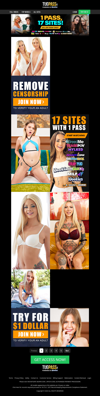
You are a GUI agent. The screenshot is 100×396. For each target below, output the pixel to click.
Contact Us (34, 378)
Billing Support (58, 378)
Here (17, 387)
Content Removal (80, 378)
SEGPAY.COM (41, 382)
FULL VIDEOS (14, 12)
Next (67, 350)
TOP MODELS (26, 12)
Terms (11, 378)
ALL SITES (37, 12)
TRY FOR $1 (84, 12)
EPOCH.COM (51, 382)
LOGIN (75, 12)
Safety (27, 378)
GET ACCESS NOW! (50, 359)
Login (89, 378)
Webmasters (68, 378)
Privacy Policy (19, 378)
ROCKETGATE (32, 382)
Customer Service (45, 378)
